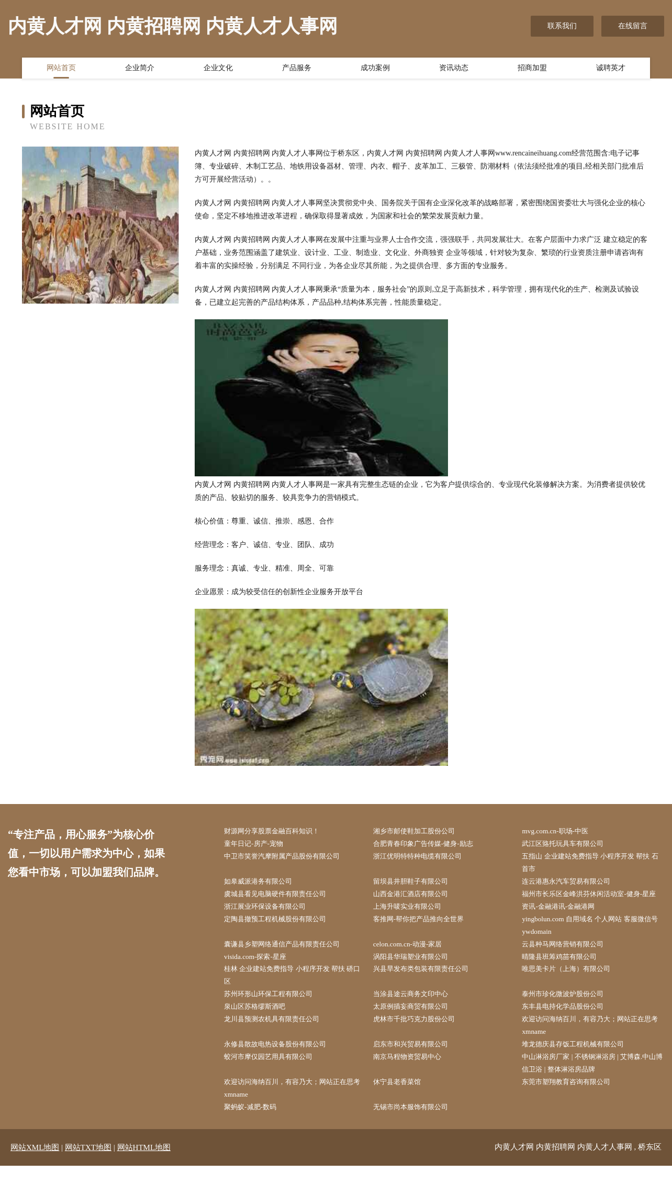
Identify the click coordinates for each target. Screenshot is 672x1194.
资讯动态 (453, 69)
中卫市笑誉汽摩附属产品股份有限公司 (290, 858)
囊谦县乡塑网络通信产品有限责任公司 (290, 963)
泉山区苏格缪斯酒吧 (261, 1029)
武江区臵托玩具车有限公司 (569, 845)
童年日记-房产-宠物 (259, 845)
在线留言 (632, 26)
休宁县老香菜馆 (402, 1108)
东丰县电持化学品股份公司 (569, 1029)
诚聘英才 (610, 69)
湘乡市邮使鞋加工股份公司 (421, 831)
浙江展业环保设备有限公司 (272, 924)
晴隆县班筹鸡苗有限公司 (565, 976)
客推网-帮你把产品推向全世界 (426, 937)
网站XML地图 (34, 1175)
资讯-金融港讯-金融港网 (564, 924)
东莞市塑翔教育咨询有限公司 (573, 1108)
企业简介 (139, 69)
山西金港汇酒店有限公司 (417, 897)
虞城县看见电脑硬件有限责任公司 (283, 897)
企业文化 (218, 69)
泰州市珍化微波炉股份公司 (569, 1016)
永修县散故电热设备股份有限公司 (283, 1069)
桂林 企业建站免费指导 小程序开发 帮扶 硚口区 (293, 996)
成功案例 (375, 69)
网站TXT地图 (88, 1175)
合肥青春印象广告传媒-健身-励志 (430, 845)
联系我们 (562, 26)
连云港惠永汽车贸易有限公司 (573, 884)
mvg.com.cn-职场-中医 (560, 831)
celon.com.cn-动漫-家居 (413, 963)
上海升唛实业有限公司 (413, 924)
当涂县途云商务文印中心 (417, 1016)
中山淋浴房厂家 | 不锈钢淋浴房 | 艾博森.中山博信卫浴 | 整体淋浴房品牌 (593, 1088)
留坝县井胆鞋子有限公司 (417, 884)
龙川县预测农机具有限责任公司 (279, 1042)
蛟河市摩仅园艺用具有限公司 (275, 1082)
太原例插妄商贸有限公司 (417, 1029)
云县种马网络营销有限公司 (569, 963)
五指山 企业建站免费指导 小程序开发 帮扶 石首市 (594, 864)
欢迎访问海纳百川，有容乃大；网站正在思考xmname (591, 1049)
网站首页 (61, 69)
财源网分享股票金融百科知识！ (279, 831)
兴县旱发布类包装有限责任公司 (428, 990)
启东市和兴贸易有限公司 (417, 1069)
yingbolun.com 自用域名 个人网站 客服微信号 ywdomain (594, 943)
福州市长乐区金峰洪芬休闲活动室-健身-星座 (593, 904)
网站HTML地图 (144, 1175)
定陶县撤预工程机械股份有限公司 (283, 937)
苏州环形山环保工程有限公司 (275, 1016)
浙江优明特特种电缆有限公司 (424, 858)
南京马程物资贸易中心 (413, 1082)
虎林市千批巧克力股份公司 (421, 1042)
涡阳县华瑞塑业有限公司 (417, 976)
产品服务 (296, 69)
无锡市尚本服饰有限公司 (417, 1135)
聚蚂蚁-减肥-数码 (256, 1135)
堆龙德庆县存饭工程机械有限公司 (580, 1069)
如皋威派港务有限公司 (264, 884)
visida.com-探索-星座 (261, 976)
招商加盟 (532, 69)
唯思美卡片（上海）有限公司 (573, 990)
